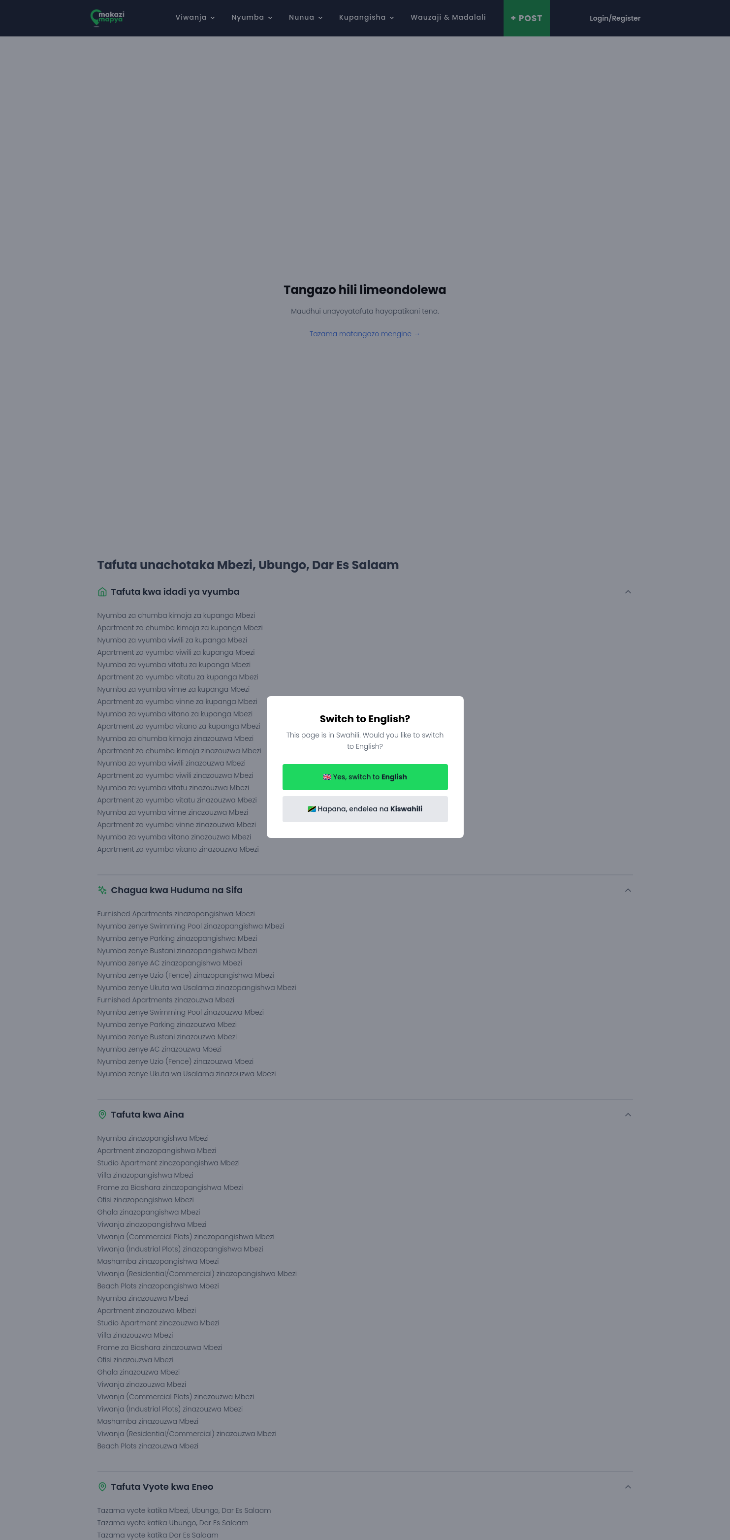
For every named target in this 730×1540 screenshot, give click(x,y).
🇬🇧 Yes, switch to (365, 777)
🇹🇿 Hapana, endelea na (365, 809)
